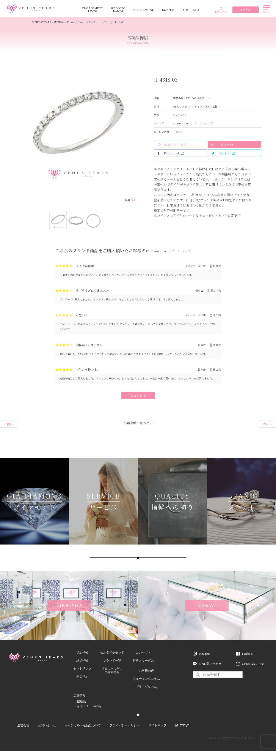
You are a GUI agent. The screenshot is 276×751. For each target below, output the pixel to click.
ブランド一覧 (112, 660)
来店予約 (226, 145)
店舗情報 (79, 695)
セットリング (82, 668)
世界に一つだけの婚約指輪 (112, 670)
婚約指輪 (82, 652)
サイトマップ (157, 725)
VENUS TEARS (41, 22)
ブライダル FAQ (146, 687)
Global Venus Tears (253, 664)
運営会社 (23, 725)
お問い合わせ (47, 725)
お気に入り (221, 9)
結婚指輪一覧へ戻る (138, 423)
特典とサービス (143, 660)
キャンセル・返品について (83, 725)
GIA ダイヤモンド (112, 652)
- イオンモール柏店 (88, 706)
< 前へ (8, 424)
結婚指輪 (59, 22)
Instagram (204, 654)
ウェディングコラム (146, 679)
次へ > (267, 424)
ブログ (184, 725)
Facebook (247, 654)
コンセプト (143, 652)
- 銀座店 (80, 701)
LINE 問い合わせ (210, 664)
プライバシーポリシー (125, 725)
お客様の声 (146, 671)
